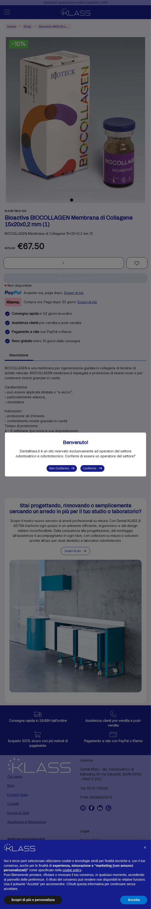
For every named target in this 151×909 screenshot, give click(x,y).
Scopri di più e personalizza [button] (33, 900)
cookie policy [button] (72, 870)
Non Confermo (59, 468)
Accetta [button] (134, 900)
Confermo (89, 468)
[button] (145, 847)
